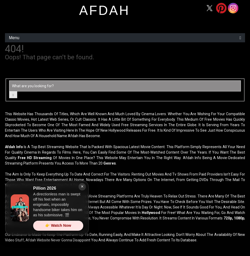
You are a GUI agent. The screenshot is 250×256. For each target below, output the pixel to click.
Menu (14, 38)
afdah (104, 10)
